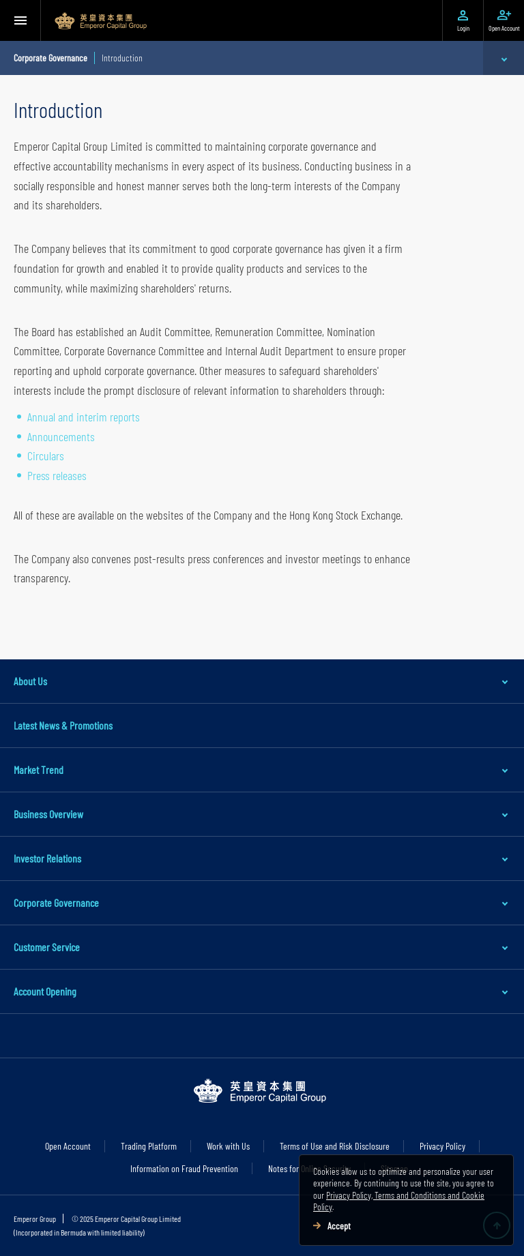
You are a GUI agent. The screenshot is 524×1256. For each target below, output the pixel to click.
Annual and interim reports (83, 416)
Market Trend (38, 769)
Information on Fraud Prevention (184, 1168)
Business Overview (48, 813)
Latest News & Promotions (63, 725)
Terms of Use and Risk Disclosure (335, 1146)
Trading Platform (149, 1146)
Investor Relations (47, 858)
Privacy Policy (442, 1146)
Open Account (68, 1146)
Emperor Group (35, 1218)
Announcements (61, 436)
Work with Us (228, 1146)
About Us (30, 680)
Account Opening (45, 991)
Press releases (57, 475)
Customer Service (47, 946)
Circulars (45, 455)
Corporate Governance (56, 902)
